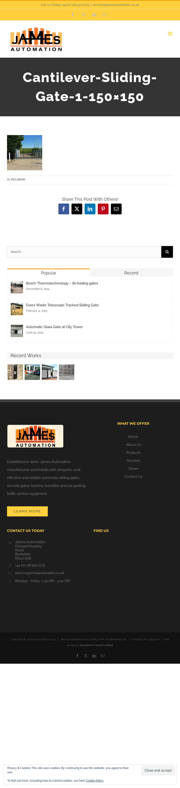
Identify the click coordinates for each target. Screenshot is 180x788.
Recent (131, 272)
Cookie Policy (95, 780)
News (133, 468)
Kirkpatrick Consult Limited (96, 645)
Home (133, 437)
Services (133, 460)
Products (133, 453)
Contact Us (133, 476)
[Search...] (84, 252)
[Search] (167, 252)
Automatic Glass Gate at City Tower (54, 327)
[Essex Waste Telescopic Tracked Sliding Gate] (17, 307)
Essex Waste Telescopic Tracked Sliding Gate (62, 305)
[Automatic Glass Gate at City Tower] (17, 329)
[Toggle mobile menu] (170, 33)
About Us (133, 445)
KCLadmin (18, 179)
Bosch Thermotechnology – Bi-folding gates (62, 283)
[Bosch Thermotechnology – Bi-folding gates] (17, 285)
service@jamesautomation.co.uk (116, 5)
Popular (48, 272)
